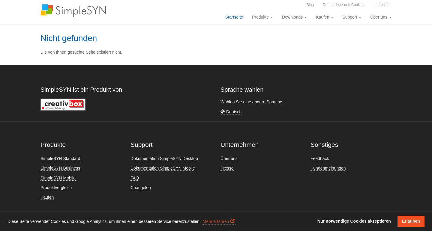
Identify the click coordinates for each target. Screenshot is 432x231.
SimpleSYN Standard (60, 158)
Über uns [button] (381, 17)
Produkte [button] (262, 17)
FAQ (134, 178)
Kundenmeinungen (328, 168)
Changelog (140, 187)
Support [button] (351, 17)
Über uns (229, 158)
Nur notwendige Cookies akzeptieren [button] (354, 221)
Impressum (383, 5)
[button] (231, 111)
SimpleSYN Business (60, 168)
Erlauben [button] (411, 221)
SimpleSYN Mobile (58, 178)
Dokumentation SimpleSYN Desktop (164, 158)
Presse (227, 168)
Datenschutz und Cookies (343, 5)
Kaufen (47, 197)
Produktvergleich (56, 187)
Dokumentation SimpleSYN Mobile (162, 168)
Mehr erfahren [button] (215, 221)
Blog (310, 5)
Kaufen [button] (324, 17)
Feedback (319, 158)
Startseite (234, 17)
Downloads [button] (294, 17)
